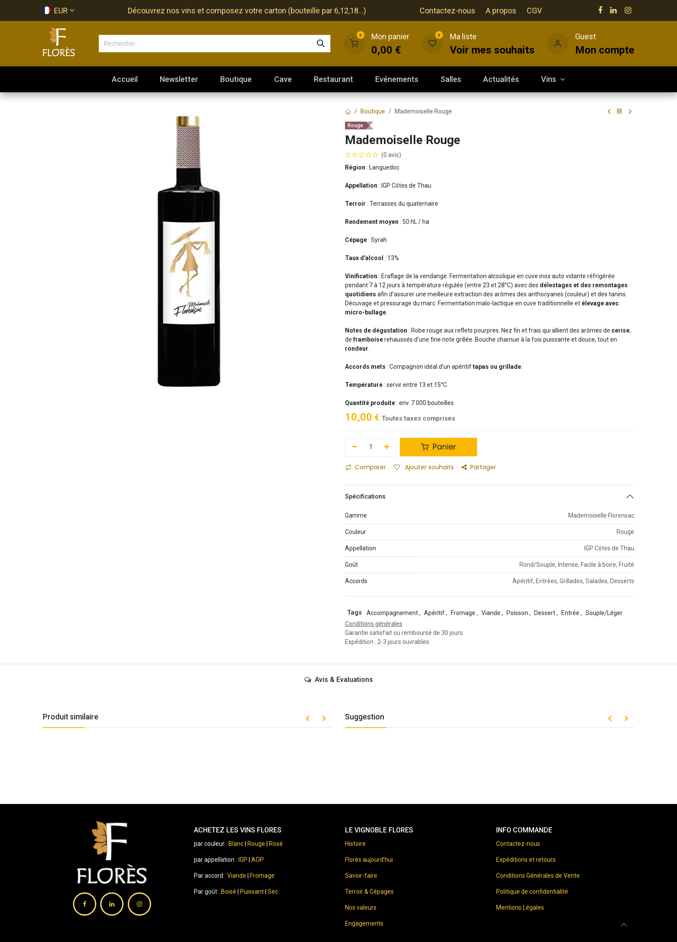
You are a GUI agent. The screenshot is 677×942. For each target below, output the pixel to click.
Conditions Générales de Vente (538, 875)
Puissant (252, 891)
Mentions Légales (520, 907)
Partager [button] (479, 467)
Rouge (256, 843)
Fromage (262, 875)
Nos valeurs (360, 907)
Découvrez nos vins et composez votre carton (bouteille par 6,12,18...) (247, 10)
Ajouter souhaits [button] (424, 467)
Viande (236, 875)
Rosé (276, 843)
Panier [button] (438, 447)
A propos (501, 10)
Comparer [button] (365, 467)
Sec (273, 891)
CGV (534, 10)
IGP (242, 859)
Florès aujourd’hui (369, 859)
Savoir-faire (361, 875)
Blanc (236, 843)
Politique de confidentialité (532, 891)
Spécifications (365, 496)
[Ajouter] (387, 447)
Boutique (373, 111)
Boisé (229, 891)
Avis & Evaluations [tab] (338, 679)
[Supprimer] (355, 447)
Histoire (355, 843)
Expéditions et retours (526, 859)
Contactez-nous (447, 10)
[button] (307, 719)
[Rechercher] (320, 43)
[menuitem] (125, 79)
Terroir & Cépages (369, 891)
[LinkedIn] (613, 10)
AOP (257, 859)
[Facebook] (600, 10)
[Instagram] (628, 10)
